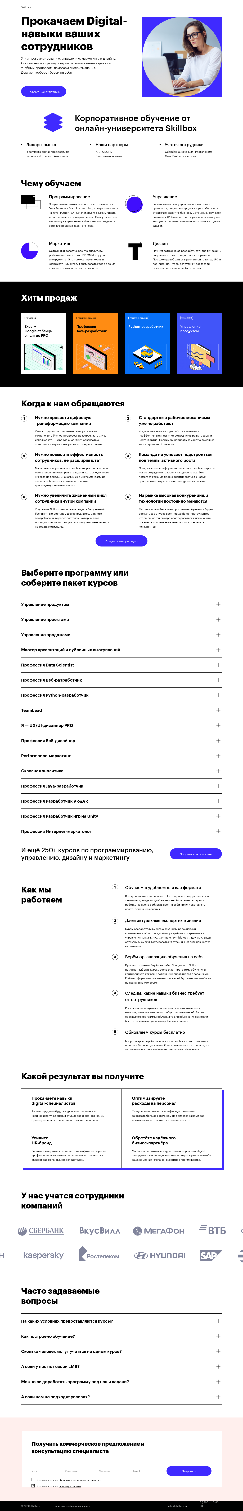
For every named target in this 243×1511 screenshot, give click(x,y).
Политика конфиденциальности (72, 1506)
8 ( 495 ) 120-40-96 (209, 1504)
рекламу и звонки (70, 1486)
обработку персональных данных (80, 1480)
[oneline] (80, 1471)
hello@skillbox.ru (177, 1506)
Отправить (189, 1471)
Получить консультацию (44, 91)
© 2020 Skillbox (30, 1506)
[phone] (114, 1471)
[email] (148, 1471)
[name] (47, 1471)
